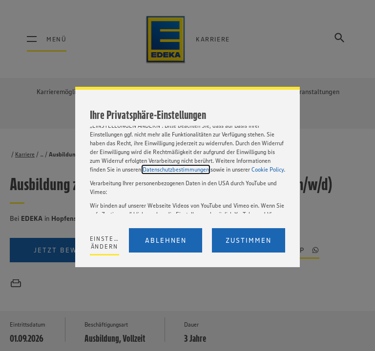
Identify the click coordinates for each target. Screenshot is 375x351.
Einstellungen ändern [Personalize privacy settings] (105, 242)
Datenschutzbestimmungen (176, 169)
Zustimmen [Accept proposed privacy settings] (248, 240)
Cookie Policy (267, 169)
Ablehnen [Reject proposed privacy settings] (166, 240)
